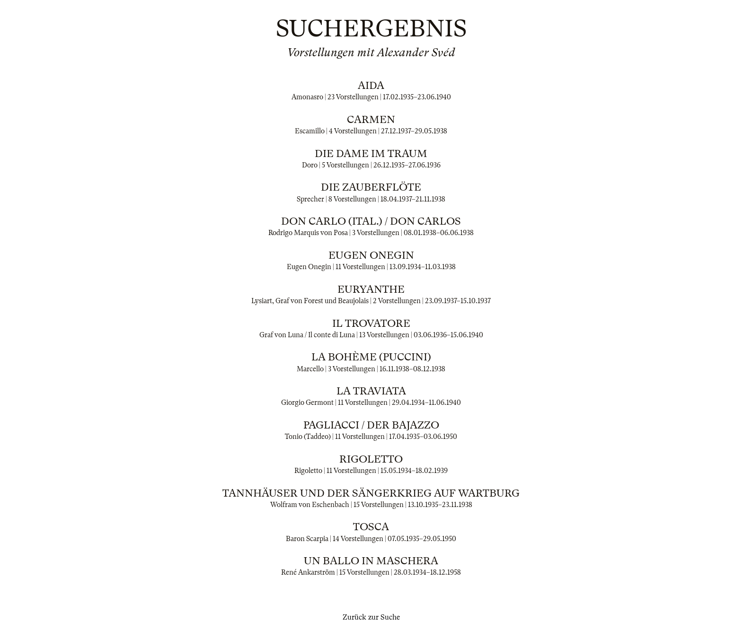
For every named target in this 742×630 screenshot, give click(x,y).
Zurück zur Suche (371, 617)
